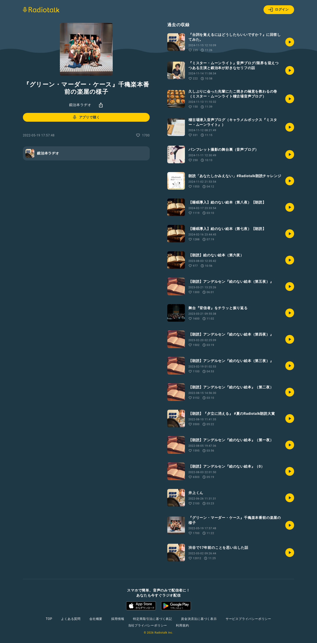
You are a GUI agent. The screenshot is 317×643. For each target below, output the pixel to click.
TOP (49, 619)
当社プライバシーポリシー (147, 625)
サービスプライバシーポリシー (248, 619)
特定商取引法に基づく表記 (152, 619)
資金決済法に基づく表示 (199, 619)
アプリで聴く (86, 117)
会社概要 (95, 619)
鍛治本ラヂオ (80, 105)
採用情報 (117, 619)
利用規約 (182, 625)
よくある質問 (71, 619)
